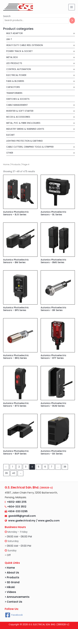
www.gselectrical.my (22, 520)
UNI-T (9, 39)
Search (7, 16)
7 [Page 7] (51, 466)
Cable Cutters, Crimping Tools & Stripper (30, 146)
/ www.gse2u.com (48, 520)
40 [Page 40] (13, 473)
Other (9, 152)
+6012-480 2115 (16, 502)
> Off (8, 555)
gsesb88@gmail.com (21, 516)
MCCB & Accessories (18, 116)
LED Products (14, 63)
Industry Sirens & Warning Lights (25, 128)
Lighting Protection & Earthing (24, 140)
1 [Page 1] (12, 466)
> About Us (12, 572)
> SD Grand (12, 582)
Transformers (14, 93)
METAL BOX (12, 57)
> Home (10, 568)
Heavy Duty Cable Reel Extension (24, 45)
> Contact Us (13, 602)
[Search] (72, 20)
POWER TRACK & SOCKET (19, 51)
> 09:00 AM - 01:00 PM (18, 546)
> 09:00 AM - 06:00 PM (18, 536)
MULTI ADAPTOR (14, 33)
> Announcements (17, 597)
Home (6, 164)
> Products (12, 577)
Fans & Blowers (15, 81)
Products (15, 164)
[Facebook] (14, 615)
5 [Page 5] (38, 466)
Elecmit (10, 134)
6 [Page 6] (45, 466)
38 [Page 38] (65, 466)
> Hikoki (10, 587)
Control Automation (18, 69)
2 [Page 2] (19, 466)
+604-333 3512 (16, 506)
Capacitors (13, 87)
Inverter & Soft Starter (19, 110)
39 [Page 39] (6, 473)
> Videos (10, 592)
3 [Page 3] (25, 466)
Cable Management (17, 105)
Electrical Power (16, 75)
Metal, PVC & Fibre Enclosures (23, 123)
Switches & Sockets (17, 99)
